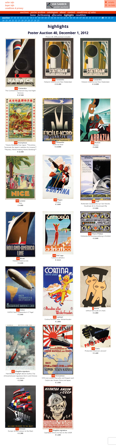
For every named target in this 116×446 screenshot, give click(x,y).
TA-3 (32, 17)
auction (6, 17)
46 (83, 17)
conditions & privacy (14, 8)
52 (64, 17)
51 (68, 17)
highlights (69, 15)
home (33, 15)
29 (25, 20)
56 (52, 17)
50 (71, 17)
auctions (24, 12)
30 (22, 20)
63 (24, 17)
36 (3, 20)
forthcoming (44, 15)
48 (77, 17)
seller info (9, 2)
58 (45, 17)
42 (96, 17)
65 (18, 17)
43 (93, 17)
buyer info (9, 5)
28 (29, 20)
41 (99, 17)
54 (58, 17)
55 (55, 17)
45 (87, 17)
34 (9, 20)
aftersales (57, 15)
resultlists (81, 15)
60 (39, 17)
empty (109, 2)
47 (80, 17)
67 (12, 17)
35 (6, 20)
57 (49, 17)
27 (32, 20)
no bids (110, 5)
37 (112, 17)
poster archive (38, 12)
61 (36, 17)
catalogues (52, 12)
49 (74, 17)
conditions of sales (86, 12)
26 (35, 20)
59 (42, 17)
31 (19, 20)
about (63, 12)
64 (21, 17)
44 (90, 17)
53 (61, 17)
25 (38, 20)
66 (15, 17)
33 (13, 20)
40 (103, 17)
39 (106, 17)
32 (16, 20)
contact (71, 12)
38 (109, 17)
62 (28, 17)
